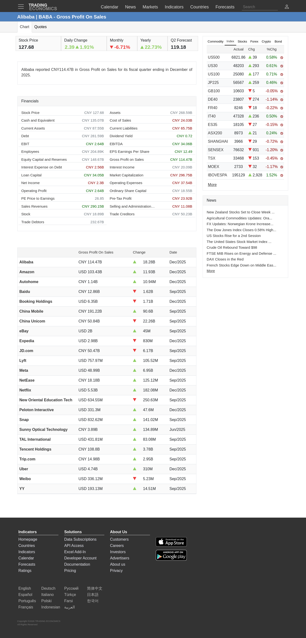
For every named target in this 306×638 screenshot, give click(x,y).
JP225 (213, 83)
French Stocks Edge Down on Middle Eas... (241, 265)
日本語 (93, 595)
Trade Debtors (32, 222)
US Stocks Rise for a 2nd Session (234, 236)
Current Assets (33, 128)
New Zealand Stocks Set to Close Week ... (241, 212)
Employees (30, 151)
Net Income (30, 183)
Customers (119, 539)
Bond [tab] (278, 41)
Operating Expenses (126, 183)
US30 (213, 66)
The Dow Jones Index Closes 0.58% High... (241, 230)
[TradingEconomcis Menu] (22, 6)
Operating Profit (34, 191)
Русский (71, 588)
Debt (25, 136)
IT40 (212, 116)
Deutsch (48, 588)
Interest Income (122, 167)
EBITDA (116, 144)
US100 (214, 74)
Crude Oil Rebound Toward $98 (232, 247)
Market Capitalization (126, 175)
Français (26, 607)
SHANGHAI (218, 141)
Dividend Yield (121, 136)
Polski (46, 601)
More (211, 271)
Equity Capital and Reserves (44, 159)
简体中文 (94, 588)
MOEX (213, 167)
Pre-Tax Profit (120, 198)
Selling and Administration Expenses (132, 206)
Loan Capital (31, 175)
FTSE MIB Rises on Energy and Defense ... (241, 253)
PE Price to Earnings (38, 198)
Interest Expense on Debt (41, 167)
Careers (117, 546)
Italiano (47, 595)
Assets (115, 113)
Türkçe (70, 595)
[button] (286, 7)
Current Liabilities (123, 128)
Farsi (68, 601)
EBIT (25, 144)
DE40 (213, 99)
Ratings (25, 571)
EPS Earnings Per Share (129, 151)
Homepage (28, 539)
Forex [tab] (254, 41)
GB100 (214, 91)
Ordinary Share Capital (128, 191)
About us (117, 564)
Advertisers (119, 558)
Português (27, 601)
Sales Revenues (34, 206)
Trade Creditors (122, 214)
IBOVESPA (217, 175)
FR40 (212, 108)
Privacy (116, 571)
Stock (26, 214)
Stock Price (30, 113)
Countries (27, 546)
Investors (118, 552)
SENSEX (216, 150)
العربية (69, 607)
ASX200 (215, 133)
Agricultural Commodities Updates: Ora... (239, 218)
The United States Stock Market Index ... (239, 242)
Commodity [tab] (216, 41)
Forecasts (27, 564)
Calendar (26, 558)
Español (25, 595)
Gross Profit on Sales (127, 159)
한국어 (93, 601)
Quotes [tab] (40, 27)
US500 (214, 57)
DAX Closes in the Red (225, 259)
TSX (211, 158)
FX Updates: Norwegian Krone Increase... (240, 224)
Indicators (27, 552)
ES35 (212, 125)
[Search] (260, 7)
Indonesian (50, 607)
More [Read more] (212, 185)
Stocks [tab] (242, 41)
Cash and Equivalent (38, 120)
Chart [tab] (24, 27)
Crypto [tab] (266, 41)
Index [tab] (230, 41)
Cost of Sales (120, 120)
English (25, 588)
